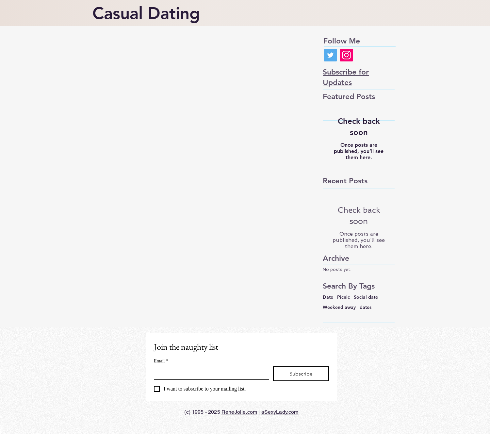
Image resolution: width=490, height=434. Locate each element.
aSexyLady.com (280, 412)
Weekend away (339, 307)
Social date (366, 297)
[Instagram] (346, 55)
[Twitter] (330, 55)
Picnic (343, 297)
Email (161, 361)
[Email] (209, 372)
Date (328, 297)
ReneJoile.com (239, 412)
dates (365, 307)
